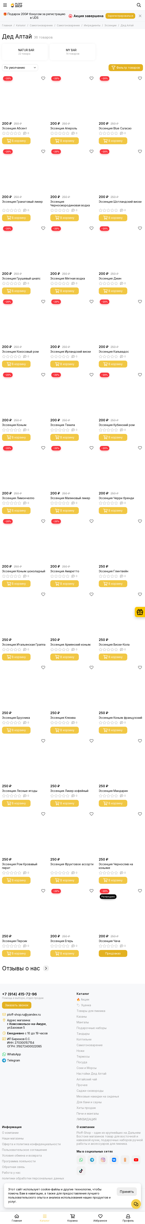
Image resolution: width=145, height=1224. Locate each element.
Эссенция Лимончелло (18, 498)
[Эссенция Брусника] (24, 687)
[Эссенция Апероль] (72, 97)
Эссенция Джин (110, 278)
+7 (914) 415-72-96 (19, 994)
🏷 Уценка (84, 1005)
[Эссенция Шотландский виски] (121, 170)
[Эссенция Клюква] (72, 687)
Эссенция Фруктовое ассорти (71, 864)
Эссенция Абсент (14, 128)
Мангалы (83, 1022)
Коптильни (84, 1039)
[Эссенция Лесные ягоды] (24, 760)
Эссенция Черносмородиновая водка (70, 203)
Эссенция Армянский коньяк (70, 644)
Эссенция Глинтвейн (113, 571)
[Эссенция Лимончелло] (24, 467)
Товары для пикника (91, 1011)
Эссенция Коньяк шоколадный (23, 571)
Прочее (82, 1085)
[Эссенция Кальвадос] (121, 320)
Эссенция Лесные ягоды (19, 791)
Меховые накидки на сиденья (98, 1096)
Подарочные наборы (92, 1028)
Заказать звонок (16, 1005)
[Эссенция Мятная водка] (72, 247)
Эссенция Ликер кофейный (69, 791)
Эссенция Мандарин (113, 791)
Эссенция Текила (62, 425)
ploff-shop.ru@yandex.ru (24, 1014)
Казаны (82, 1016)
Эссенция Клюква (63, 717)
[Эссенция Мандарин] (121, 760)
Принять (127, 1192)
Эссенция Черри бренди (116, 498)
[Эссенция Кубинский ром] (121, 394)
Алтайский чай (87, 1079)
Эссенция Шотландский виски (120, 201)
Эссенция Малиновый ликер (70, 498)
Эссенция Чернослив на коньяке (116, 866)
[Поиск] (139, 5)
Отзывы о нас (25, 968)
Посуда (82, 1062)
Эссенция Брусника (16, 717)
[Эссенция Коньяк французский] (121, 687)
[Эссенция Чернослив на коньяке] (121, 833)
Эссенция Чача (109, 941)
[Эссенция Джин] (121, 247)
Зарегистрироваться (120, 15)
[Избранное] (43, 78)
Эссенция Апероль (63, 128)
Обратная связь (13, 1167)
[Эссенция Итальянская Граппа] (24, 613)
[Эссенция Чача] (121, 910)
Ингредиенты (92, 25)
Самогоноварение (41, 25)
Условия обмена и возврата (22, 1155)
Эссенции (110, 25)
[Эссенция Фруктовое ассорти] (72, 833)
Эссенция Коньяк (14, 425)
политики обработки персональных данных (33, 1178)
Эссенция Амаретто (64, 571)
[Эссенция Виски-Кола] (121, 613)
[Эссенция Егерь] (72, 910)
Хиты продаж (86, 1108)
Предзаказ (113, 953)
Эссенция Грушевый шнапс (21, 278)
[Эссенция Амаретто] (72, 540)
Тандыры (83, 1033)
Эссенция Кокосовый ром (20, 351)
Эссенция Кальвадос (114, 351)
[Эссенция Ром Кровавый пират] (24, 833)
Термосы (83, 1056)
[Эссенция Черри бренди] (121, 467)
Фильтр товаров (126, 68)
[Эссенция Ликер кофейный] (72, 760)
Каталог (21, 25)
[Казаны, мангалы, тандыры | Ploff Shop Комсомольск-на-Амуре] (16, 5)
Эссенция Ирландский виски (70, 351)
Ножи (80, 1050)
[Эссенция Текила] (72, 394)
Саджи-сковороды (90, 1090)
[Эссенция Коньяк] (24, 394)
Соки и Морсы (87, 1068)
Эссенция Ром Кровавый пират (19, 866)
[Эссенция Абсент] (24, 97)
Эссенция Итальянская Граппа (23, 644)
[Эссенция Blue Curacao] (121, 97)
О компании (10, 1132)
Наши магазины (13, 1138)
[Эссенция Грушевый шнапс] (24, 247)
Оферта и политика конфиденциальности (31, 1144)
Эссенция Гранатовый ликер (22, 201)
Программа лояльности (19, 1161)
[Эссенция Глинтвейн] (121, 540)
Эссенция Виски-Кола (114, 644)
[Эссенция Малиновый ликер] (72, 467)
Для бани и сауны (89, 1102)
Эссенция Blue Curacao (115, 128)
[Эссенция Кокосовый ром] (24, 320)
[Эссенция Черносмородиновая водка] (72, 170)
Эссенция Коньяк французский (120, 717)
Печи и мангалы (88, 1113)
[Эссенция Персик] (24, 910)
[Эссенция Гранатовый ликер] (24, 170)
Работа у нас (11, 1172)
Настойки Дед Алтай (91, 1073)
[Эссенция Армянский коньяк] (72, 613)
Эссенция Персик (14, 941)
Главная (7, 25)
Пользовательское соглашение (24, 1149)
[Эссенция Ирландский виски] (72, 320)
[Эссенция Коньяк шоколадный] (24, 540)
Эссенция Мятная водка (67, 278)
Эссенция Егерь (61, 941)
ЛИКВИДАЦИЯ (87, 1119)
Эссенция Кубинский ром (117, 425)
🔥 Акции (83, 999)
